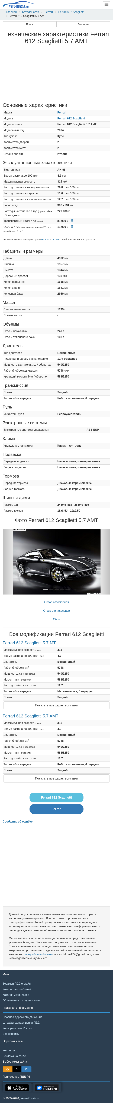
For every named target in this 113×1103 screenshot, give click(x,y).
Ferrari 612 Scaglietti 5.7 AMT (30, 716)
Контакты (9, 1050)
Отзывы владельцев (56, 610)
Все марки (83, 24)
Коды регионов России (17, 1028)
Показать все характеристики (56, 705)
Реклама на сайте (14, 1056)
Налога (45, 239)
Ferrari (48, 11)
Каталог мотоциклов (16, 994)
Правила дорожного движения (22, 1017)
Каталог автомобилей (17, 989)
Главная (11, 11)
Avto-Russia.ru (30, 1098)
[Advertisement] (56, 74)
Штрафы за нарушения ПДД (21, 1022)
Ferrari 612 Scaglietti (71, 11)
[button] (11, 562)
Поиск (29, 24)
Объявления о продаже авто (21, 1000)
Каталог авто (30, 11)
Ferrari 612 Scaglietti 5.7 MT (29, 643)
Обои (56, 619)
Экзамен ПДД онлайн (17, 983)
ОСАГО (56, 239)
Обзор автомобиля (56, 602)
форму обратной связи (38, 954)
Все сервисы (11, 1033)
